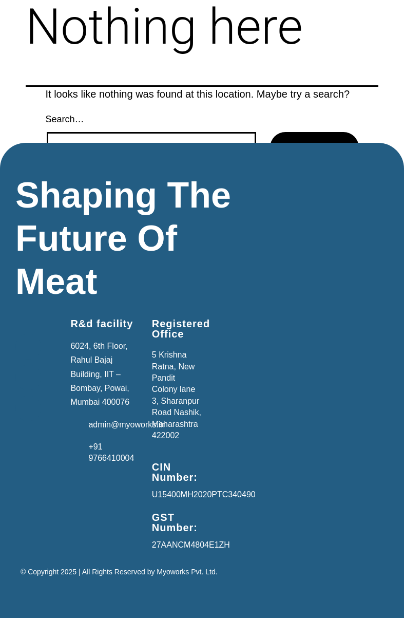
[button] (40, 318)
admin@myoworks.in (126, 424)
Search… (65, 119)
